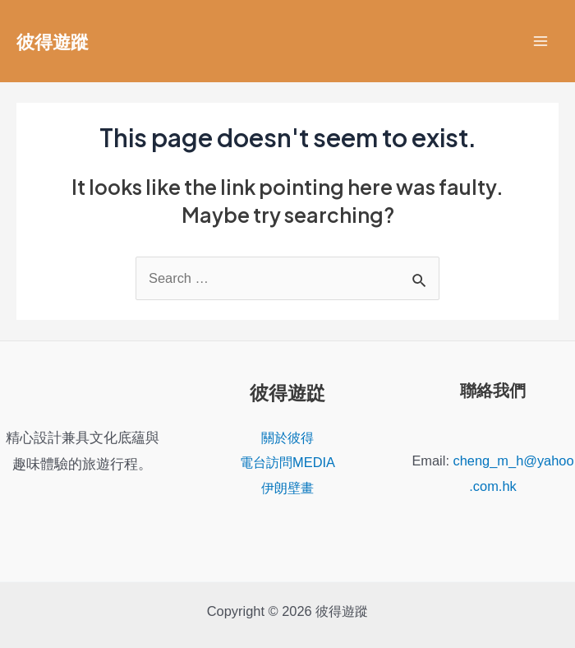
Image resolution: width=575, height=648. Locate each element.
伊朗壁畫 (287, 487)
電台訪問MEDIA (287, 462)
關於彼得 (287, 437)
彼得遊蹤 (52, 41)
